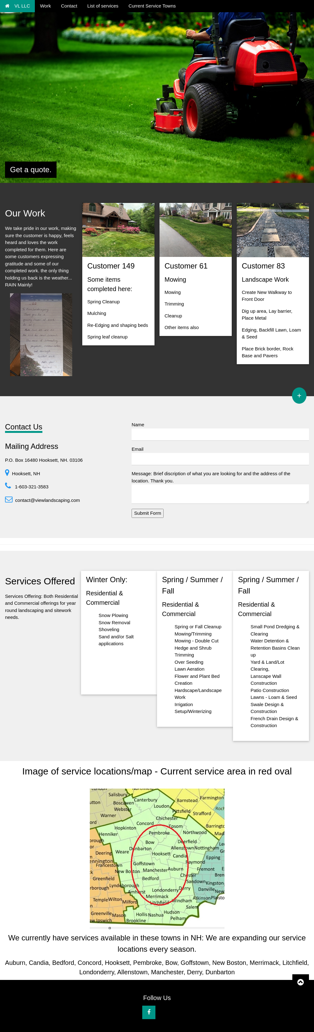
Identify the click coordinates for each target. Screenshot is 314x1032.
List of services (102, 5)
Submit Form (147, 513)
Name (138, 424)
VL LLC (17, 5)
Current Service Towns (152, 5)
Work (45, 5)
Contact (69, 5)
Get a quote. (30, 169)
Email (137, 449)
